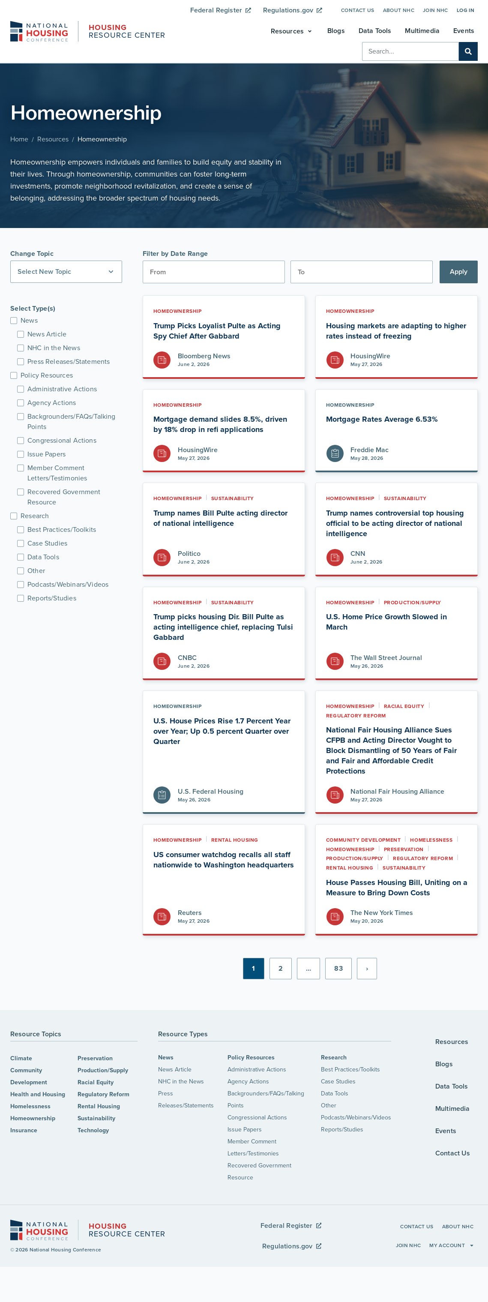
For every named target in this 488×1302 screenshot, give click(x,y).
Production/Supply (103, 1070)
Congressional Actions (257, 1117)
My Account (451, 1245)
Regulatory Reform (103, 1094)
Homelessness (30, 1106)
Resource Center (127, 32)
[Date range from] (214, 272)
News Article (175, 1069)
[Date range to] (361, 272)
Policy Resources (251, 1057)
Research (334, 1057)
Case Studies (338, 1081)
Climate (21, 1058)
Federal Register (220, 10)
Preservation (95, 1058)
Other (328, 1105)
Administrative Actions (257, 1069)
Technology (93, 1130)
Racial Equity (96, 1082)
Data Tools (334, 1093)
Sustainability (96, 1118)
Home (19, 139)
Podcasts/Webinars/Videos (356, 1117)
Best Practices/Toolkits (350, 1069)
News (166, 1057)
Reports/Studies (342, 1129)
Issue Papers (245, 1129)
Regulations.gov (292, 10)
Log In (465, 10)
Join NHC (435, 10)
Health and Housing (37, 1094)
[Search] (468, 51)
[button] (292, 31)
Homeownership (32, 1118)
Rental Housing (99, 1106)
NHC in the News (181, 1081)
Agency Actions (248, 1081)
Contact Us (357, 10)
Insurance (23, 1130)
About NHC (398, 10)
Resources (53, 139)
